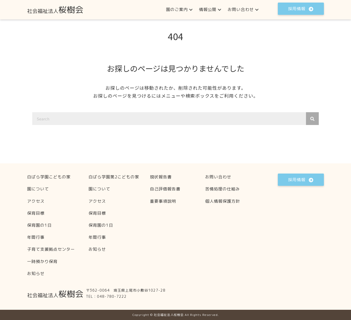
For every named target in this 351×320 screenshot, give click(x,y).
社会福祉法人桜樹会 (169, 315)
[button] (191, 10)
